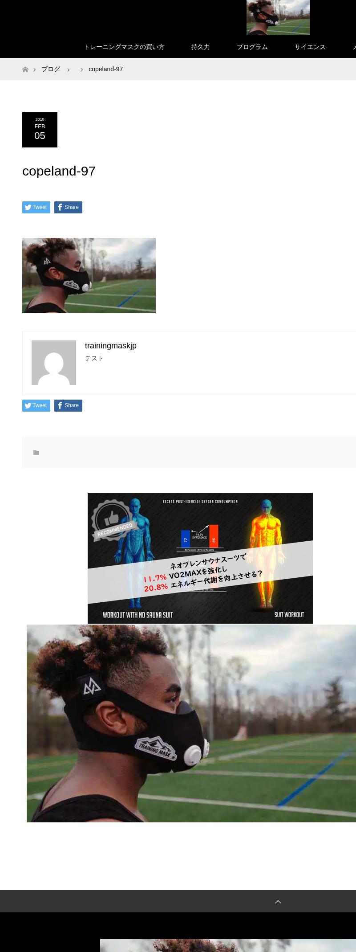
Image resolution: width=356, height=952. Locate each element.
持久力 (200, 46)
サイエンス (310, 46)
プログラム (252, 46)
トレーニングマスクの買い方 (124, 46)
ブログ (50, 69)
